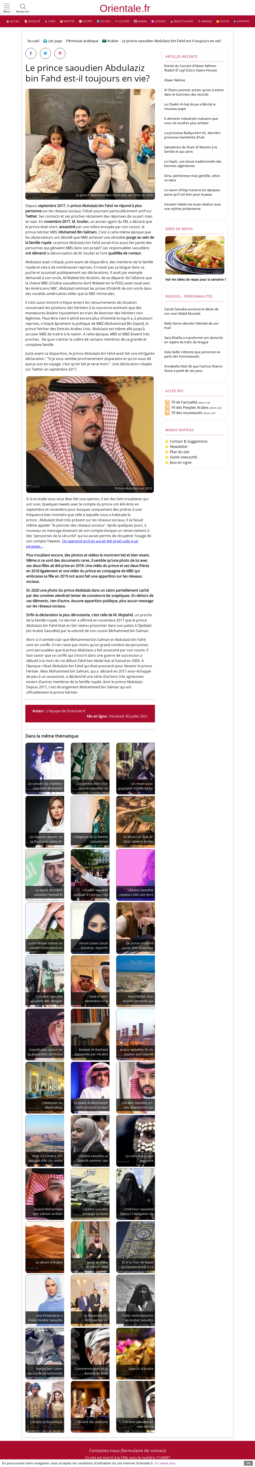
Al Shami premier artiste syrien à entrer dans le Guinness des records (194, 92)
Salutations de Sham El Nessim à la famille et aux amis (190, 149)
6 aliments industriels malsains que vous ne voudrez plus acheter (191, 120)
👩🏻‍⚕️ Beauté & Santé (181, 21)
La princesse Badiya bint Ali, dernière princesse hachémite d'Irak (192, 135)
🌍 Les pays (104, 21)
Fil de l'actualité (181, 402)
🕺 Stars (50, 21)
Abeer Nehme (174, 80)
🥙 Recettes (67, 21)
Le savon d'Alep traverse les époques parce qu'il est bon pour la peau (192, 192)
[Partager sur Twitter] (45, 53)
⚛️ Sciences (158, 21)
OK (248, 1463)
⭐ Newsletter (176, 446)
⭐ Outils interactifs (181, 457)
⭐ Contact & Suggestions (186, 441)
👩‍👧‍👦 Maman (140, 21)
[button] (7, 8)
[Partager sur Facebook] (30, 53)
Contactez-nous (104, 1450)
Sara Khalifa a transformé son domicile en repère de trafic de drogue (193, 339)
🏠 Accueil (13, 21)
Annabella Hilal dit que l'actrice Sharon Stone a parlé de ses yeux (193, 368)
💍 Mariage (204, 21)
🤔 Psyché (222, 21)
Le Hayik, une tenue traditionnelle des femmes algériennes (192, 163)
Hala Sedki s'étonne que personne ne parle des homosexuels (192, 354)
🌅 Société (85, 21)
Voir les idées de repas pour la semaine (194, 279)
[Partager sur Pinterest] (59, 53)
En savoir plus (165, 1463)
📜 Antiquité (32, 21)
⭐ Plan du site (177, 451)
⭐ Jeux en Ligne (178, 462)
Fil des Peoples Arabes (187, 407)
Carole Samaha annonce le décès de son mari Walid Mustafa (191, 311)
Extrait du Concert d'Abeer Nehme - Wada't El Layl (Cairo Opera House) (191, 68)
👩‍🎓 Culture (122, 21)
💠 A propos (241, 21)
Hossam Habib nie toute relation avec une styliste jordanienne (192, 206)
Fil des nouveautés (184, 412)
